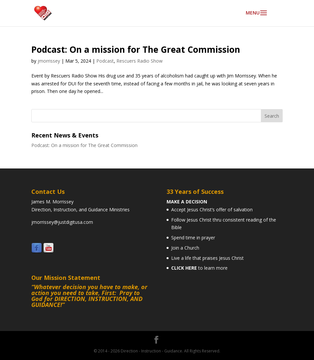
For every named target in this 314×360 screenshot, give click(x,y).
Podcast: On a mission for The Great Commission (135, 49)
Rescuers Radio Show (139, 61)
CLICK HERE (184, 268)
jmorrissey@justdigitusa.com (62, 222)
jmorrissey (49, 61)
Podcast (105, 61)
